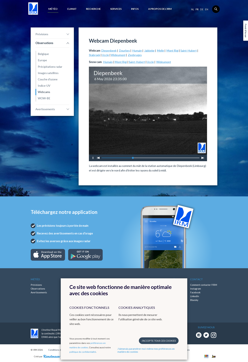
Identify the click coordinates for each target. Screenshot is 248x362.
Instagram (195, 288)
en (206, 9)
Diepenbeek (109, 50)
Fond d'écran (245, 30)
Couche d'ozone (48, 79)
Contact (196, 279)
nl (192, 9)
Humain (137, 50)
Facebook (195, 292)
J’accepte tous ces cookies (159, 340)
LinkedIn (194, 296)
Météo (53, 8)
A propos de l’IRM (160, 8)
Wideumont (118, 55)
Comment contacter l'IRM (203, 284)
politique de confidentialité (82, 351)
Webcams (44, 92)
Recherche (93, 8)
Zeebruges (135, 55)
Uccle (105, 55)
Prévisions (41, 34)
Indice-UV (44, 85)
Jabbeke (149, 50)
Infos (135, 8)
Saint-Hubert (188, 50)
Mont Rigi (172, 50)
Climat (72, 8)
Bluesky (194, 300)
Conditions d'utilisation (59, 349)
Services (116, 8)
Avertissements (45, 109)
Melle (160, 50)
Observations (44, 43)
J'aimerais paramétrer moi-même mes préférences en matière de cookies (146, 350)
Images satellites (48, 73)
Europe (42, 60)
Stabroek (94, 55)
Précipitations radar (50, 66)
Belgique (43, 54)
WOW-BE (44, 98)
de (201, 9)
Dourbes (124, 50)
